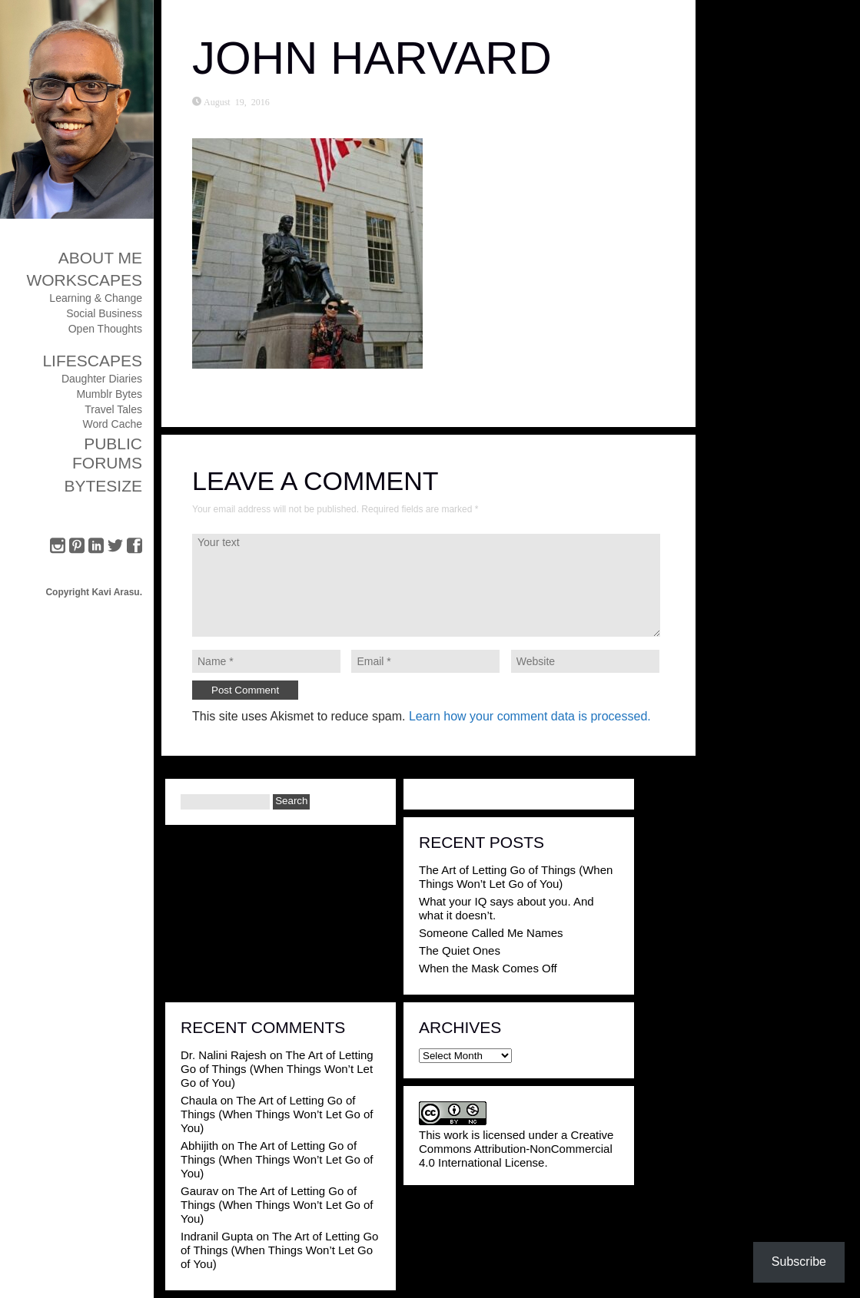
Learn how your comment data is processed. (530, 716)
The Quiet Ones (459, 950)
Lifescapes (92, 360)
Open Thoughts (105, 329)
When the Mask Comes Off (488, 968)
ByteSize (103, 486)
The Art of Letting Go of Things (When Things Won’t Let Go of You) (516, 876)
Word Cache (112, 424)
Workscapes (84, 280)
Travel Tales (113, 409)
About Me (100, 258)
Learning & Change (95, 298)
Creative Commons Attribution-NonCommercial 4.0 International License (516, 1148)
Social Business (104, 313)
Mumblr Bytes (109, 394)
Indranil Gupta (217, 1236)
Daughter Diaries (101, 379)
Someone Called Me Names (491, 932)
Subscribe (799, 1261)
